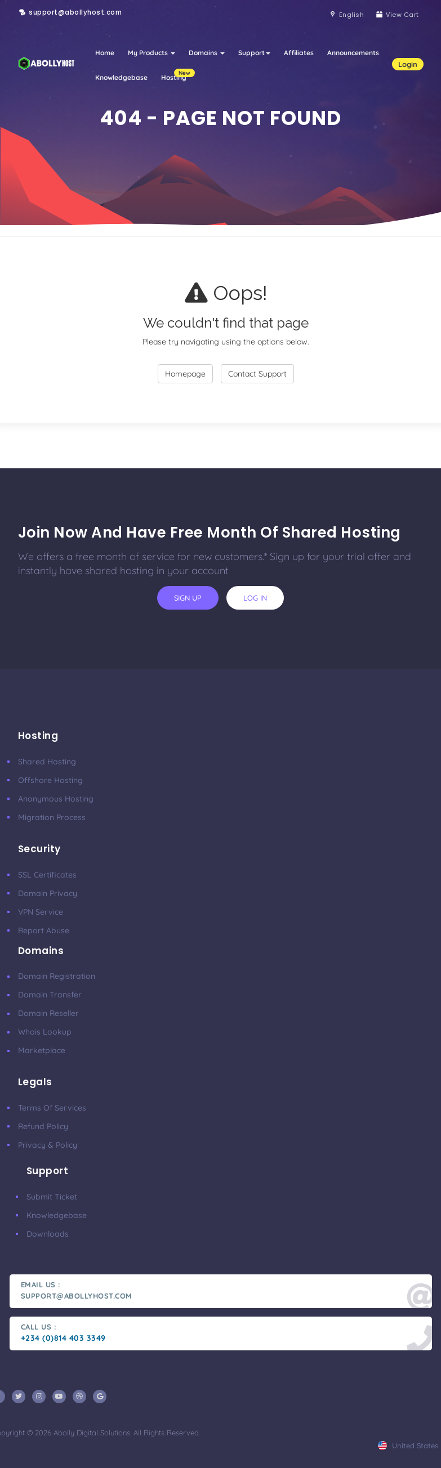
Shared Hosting (47, 762)
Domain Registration (56, 976)
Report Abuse (43, 930)
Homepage (185, 374)
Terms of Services (52, 1108)
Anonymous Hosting (55, 799)
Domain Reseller (48, 1013)
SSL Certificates (47, 875)
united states (408, 1445)
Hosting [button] (177, 75)
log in (255, 597)
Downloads (47, 1234)
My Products (151, 52)
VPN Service (40, 912)
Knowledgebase (121, 77)
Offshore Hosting (50, 780)
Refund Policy (43, 1126)
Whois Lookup (45, 1032)
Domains (207, 52)
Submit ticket (51, 1197)
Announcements (353, 52)
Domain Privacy (47, 893)
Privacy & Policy (47, 1145)
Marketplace (41, 1050)
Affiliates (299, 52)
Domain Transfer (50, 995)
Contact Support (257, 374)
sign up (188, 597)
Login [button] (407, 64)
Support (254, 52)
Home (104, 52)
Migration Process (52, 817)
